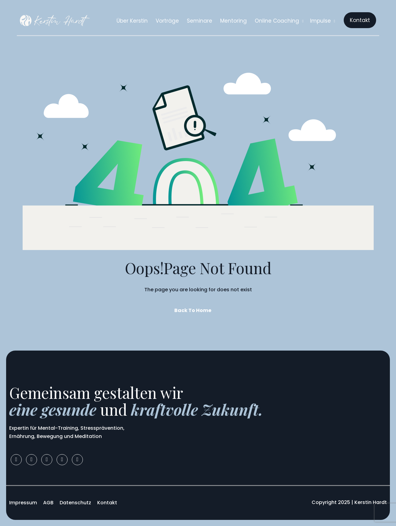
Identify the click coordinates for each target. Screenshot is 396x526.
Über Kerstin (132, 20)
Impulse (322, 21)
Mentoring (233, 20)
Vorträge (167, 20)
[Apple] (77, 459)
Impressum (23, 502)
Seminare (199, 20)
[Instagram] (31, 459)
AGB (48, 502)
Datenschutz (75, 502)
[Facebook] (16, 459)
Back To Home (192, 310)
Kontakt (107, 502)
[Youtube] (62, 459)
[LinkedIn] (46, 459)
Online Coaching (279, 21)
